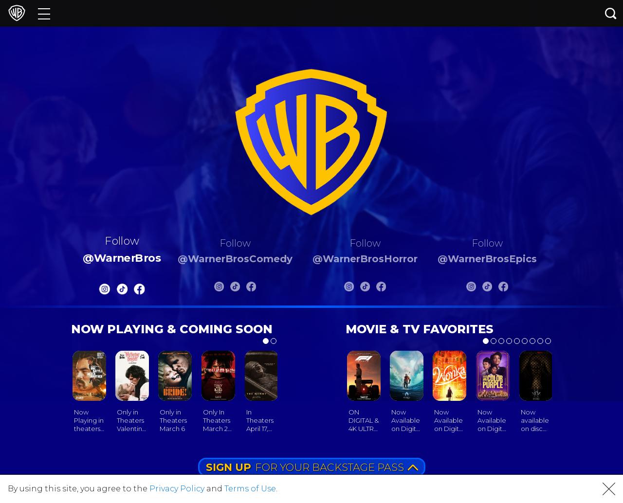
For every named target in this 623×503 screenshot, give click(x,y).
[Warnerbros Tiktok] (122, 290)
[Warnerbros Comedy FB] (251, 288)
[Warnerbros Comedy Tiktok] (235, 288)
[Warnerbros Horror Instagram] (349, 288)
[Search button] (611, 13)
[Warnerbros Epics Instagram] (471, 288)
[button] (609, 489)
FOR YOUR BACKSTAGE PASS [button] (312, 467)
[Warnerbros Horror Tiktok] (365, 288)
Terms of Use (250, 488)
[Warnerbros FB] (139, 290)
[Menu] (44, 13)
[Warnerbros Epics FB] (503, 288)
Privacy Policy (176, 488)
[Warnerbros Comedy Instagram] (219, 288)
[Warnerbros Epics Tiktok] (487, 288)
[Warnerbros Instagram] (104, 290)
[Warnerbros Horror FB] (381, 288)
